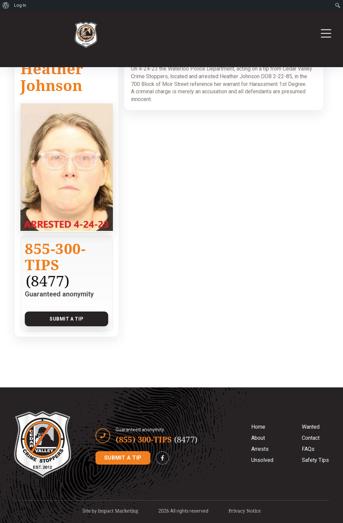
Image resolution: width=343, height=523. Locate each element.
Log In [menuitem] (20, 5)
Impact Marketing (118, 511)
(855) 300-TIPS (156, 439)
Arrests (260, 449)
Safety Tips (315, 460)
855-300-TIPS (55, 256)
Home (258, 427)
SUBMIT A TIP (123, 458)
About (258, 438)
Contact (311, 438)
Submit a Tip (66, 319)
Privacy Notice (244, 511)
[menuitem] (6, 5)
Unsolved (262, 460)
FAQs (308, 449)
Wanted (311, 427)
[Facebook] (162, 458)
